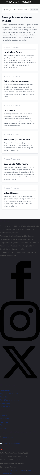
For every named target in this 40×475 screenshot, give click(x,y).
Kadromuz (4, 422)
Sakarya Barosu (6, 470)
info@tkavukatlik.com (11, 443)
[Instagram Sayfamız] (20, 340)
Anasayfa (3, 415)
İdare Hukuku (5, 403)
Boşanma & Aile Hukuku (9, 393)
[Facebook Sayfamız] (20, 299)
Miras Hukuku (5, 397)
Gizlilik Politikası (19, 470)
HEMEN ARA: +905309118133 (20, 2)
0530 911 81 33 (8, 437)
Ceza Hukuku (5, 390)
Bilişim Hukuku (6, 406)
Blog (2, 425)
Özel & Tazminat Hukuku (9, 400)
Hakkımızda (4, 418)
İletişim (3, 428)
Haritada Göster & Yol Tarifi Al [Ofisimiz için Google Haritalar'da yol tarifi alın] (11, 463)
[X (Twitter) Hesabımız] (20, 381)
